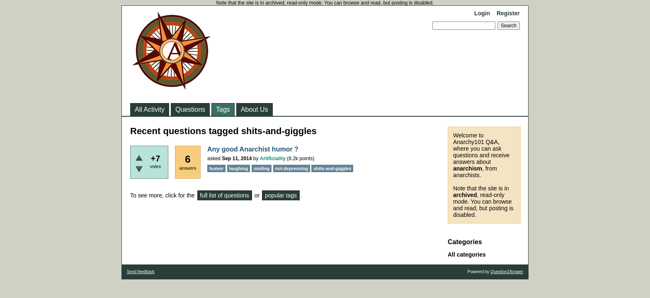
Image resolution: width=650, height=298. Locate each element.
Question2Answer (506, 271)
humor (216, 168)
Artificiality (273, 158)
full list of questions (224, 195)
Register (508, 13)
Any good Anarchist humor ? (252, 149)
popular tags (281, 195)
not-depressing (291, 168)
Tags (223, 109)
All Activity (150, 109)
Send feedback (141, 271)
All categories (467, 254)
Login (482, 13)
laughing (238, 168)
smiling (262, 168)
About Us (254, 109)
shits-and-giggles (332, 168)
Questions (190, 109)
